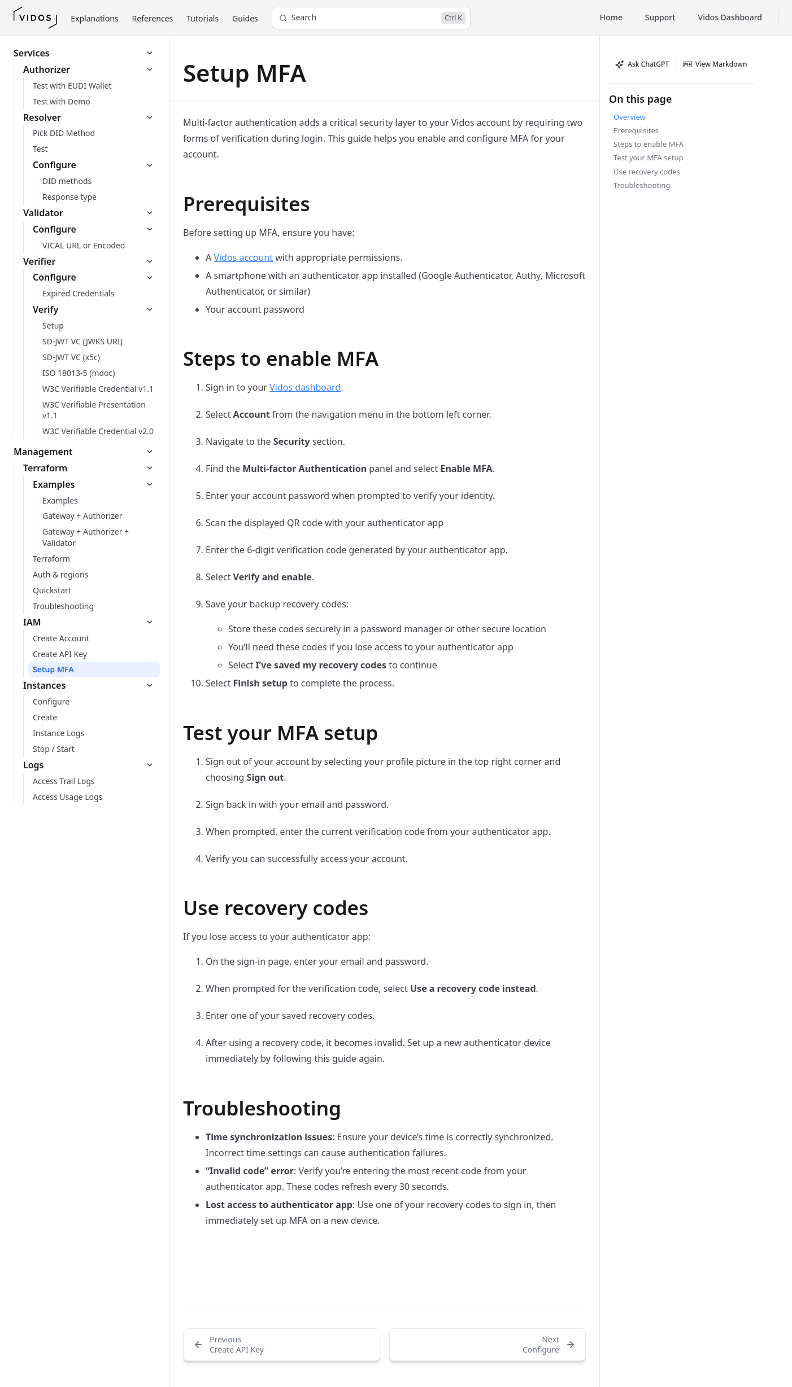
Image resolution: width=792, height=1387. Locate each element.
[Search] (371, 18)
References (152, 18)
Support (660, 17)
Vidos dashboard (305, 387)
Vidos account (243, 257)
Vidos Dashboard (730, 17)
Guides (245, 18)
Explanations (94, 18)
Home (611, 17)
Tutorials (202, 18)
